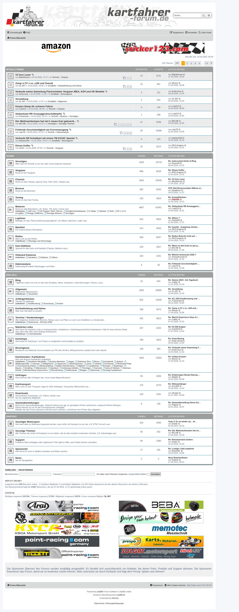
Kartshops (21, 338)
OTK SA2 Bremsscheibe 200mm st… (185, 188)
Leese (88, 364)
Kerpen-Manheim (56, 361)
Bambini (20, 227)
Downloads (21, 393)
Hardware (31, 257)
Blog (18, 280)
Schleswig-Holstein (69, 368)
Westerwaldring (45, 366)
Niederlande (70, 370)
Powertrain (24, 116)
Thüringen (85, 368)
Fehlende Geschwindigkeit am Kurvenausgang (41, 129)
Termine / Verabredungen (29, 317)
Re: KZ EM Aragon (177, 327)
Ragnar (175, 405)
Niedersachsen (75, 364)
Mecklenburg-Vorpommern (35, 370)
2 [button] (187, 63)
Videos (53, 257)
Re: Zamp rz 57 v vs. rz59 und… (183, 308)
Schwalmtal (107, 361)
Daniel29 (176, 220)
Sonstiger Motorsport (27, 421)
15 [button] (206, 63)
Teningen (105, 366)
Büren (96, 361)
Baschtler (176, 451)
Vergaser (59, 148)
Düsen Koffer (22, 145)
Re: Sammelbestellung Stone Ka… (184, 402)
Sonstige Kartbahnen (111, 370)
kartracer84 (24, 141)
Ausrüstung (47, 303)
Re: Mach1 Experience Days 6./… (183, 317)
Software (43, 257)
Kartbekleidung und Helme (70, 86)
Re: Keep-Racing (176, 338)
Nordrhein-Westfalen (36, 361)
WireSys (115, 598)
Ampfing (27, 368)
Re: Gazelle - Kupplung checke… (183, 227)
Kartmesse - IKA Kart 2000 (39, 322)
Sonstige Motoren (53, 213)
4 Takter (91, 211)
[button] (177, 63)
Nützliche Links (24, 327)
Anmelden (10, 470)
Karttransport (23, 384)
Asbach (118, 361)
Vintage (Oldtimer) (34, 213)
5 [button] (199, 63)
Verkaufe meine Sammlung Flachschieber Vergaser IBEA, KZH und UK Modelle (59, 91)
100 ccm (31, 211)
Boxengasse (66, 94)
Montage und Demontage (38, 241)
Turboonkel (177, 301)
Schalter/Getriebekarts (75, 211)
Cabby (175, 282)
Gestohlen (32, 294)
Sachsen (97, 368)
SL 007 (22, 86)
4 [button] (195, 63)
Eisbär (175, 424)
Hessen (35, 364)
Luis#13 (22, 109)
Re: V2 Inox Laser (176, 179)
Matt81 (175, 377)
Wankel (101, 211)
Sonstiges (74, 116)
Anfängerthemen (24, 299)
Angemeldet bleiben (139, 474)
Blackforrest (24, 77)
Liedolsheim (92, 366)
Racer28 (176, 163)
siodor (174, 442)
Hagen (70, 361)
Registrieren (26, 470)
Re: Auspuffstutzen (177, 197)
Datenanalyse (63, 132)
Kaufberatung (33, 303)
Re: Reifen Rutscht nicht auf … (182, 236)
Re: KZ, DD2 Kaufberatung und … (184, 299)
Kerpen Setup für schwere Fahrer (34, 106)
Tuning (19, 197)
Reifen (19, 236)
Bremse (19, 188)
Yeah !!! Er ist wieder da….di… (182, 421)
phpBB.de (121, 595)
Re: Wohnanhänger (177, 384)
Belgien (82, 370)
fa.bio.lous (23, 94)
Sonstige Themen (66, 124)
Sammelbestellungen (27, 402)
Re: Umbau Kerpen (177, 357)
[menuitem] (26, 32)
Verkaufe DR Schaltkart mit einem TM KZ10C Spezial (45, 138)
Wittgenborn (47, 364)
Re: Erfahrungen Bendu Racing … (184, 375)
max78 (22, 132)
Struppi (175, 393)
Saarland (53, 368)
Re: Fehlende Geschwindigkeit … (184, 264)
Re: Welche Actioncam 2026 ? (182, 255)
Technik (55, 77)
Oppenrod (60, 364)
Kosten (59, 303)
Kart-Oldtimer (23, 246)
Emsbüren (108, 364)
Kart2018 (176, 329)
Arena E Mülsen (111, 368)
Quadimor (176, 190)
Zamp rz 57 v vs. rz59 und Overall (34, 83)
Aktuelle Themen (15, 69)
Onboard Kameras (25, 255)
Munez (175, 83)
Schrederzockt (178, 257)
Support (20, 439)
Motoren (63, 116)
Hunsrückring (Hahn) (25, 366)
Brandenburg (56, 370)
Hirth (110, 211)
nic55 (21, 148)
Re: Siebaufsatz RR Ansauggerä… (184, 206)
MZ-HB (22, 124)
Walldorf (80, 366)
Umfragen (21, 375)
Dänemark (94, 370)
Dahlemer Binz (83, 361)
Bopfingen (117, 366)
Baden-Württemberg (64, 366)
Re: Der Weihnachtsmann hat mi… (184, 430)
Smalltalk (52, 86)
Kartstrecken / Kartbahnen (30, 357)
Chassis (64, 77)
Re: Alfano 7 (174, 218)
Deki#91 (176, 199)
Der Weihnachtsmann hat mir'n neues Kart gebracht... (45, 121)
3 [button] (191, 63)
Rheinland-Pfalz (123, 364)
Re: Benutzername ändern (180, 439)
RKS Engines (178, 145)
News (18, 458)
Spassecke (21, 449)
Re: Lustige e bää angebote (181, 449)
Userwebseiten (34, 334)
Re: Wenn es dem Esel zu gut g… (183, 246)
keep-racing (177, 341)
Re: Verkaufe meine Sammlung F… (184, 347)
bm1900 (175, 386)
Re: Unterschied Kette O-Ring (182, 161)
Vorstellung (21, 99)
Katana (175, 460)
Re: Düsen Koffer (176, 170)
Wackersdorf (40, 368)
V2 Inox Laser (23, 74)
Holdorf (97, 364)
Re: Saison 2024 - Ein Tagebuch (183, 280)
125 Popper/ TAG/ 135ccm (50, 211)
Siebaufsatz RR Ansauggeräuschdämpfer (38, 113)
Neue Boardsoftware (178, 458)
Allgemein (62, 101)
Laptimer (20, 218)
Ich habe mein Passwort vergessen (112, 474)
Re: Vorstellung (175, 289)
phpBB (99, 592)
